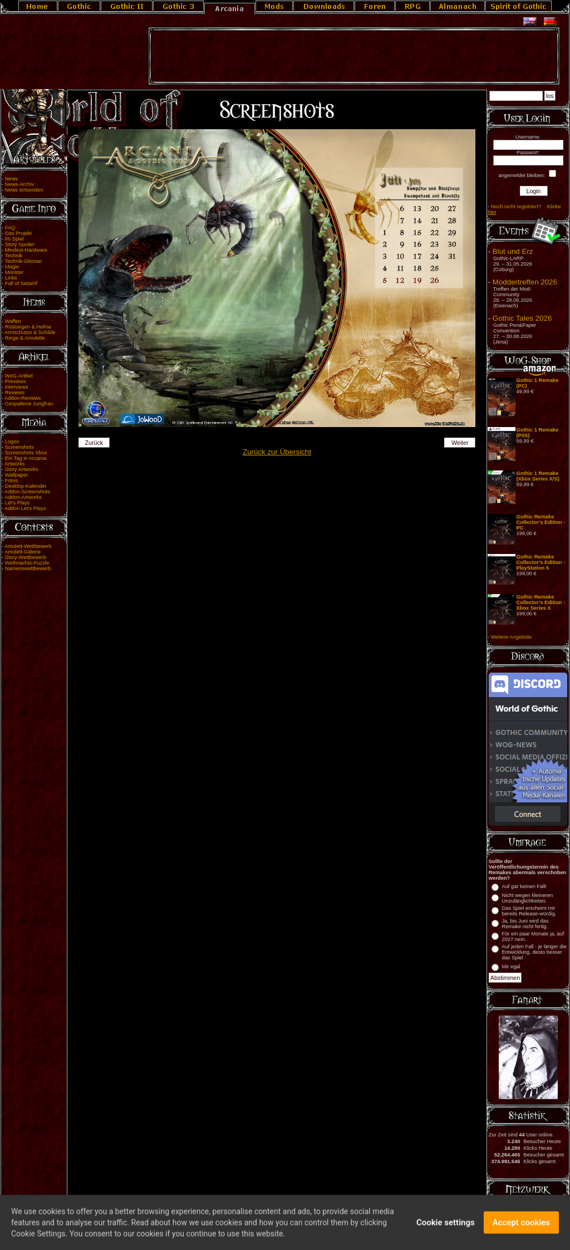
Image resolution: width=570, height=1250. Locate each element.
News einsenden (24, 190)
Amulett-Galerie (22, 552)
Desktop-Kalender (26, 486)
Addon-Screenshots (27, 491)
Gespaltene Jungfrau (29, 403)
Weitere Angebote (511, 637)
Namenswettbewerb (28, 568)
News (11, 179)
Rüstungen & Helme (28, 327)
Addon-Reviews (22, 398)
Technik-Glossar (23, 261)
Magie (12, 266)
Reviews (14, 392)
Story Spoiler (20, 244)
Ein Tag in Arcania (26, 458)
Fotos (11, 480)
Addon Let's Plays (25, 508)
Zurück (94, 442)
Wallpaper (16, 475)
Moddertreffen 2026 (525, 282)
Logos (12, 441)
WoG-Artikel (19, 376)
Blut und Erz (513, 251)
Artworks (14, 464)
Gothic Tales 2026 (522, 318)
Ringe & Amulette (25, 338)
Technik (14, 255)
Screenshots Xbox (26, 452)
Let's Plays (17, 503)
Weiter (460, 442)
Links (11, 278)
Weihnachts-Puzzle (27, 563)
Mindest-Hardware (26, 250)
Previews (15, 381)
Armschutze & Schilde (29, 332)
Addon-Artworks (22, 497)
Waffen (13, 321)
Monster (14, 272)
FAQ (10, 228)
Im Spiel (14, 239)
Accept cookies (521, 1228)
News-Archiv (19, 184)
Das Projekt (18, 233)
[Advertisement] (354, 56)
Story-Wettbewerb (25, 557)
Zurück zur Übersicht (277, 452)
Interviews (16, 387)
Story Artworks (21, 469)
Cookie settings (445, 1228)
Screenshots (19, 447)
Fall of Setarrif (21, 283)
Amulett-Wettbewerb (27, 546)
